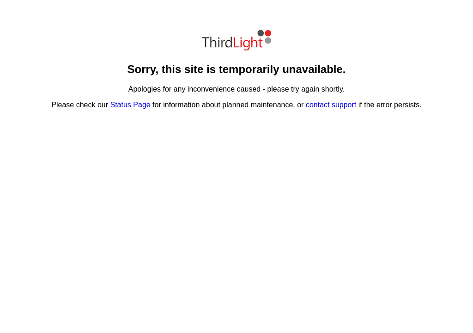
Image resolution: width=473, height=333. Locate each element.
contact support (331, 105)
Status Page (130, 105)
